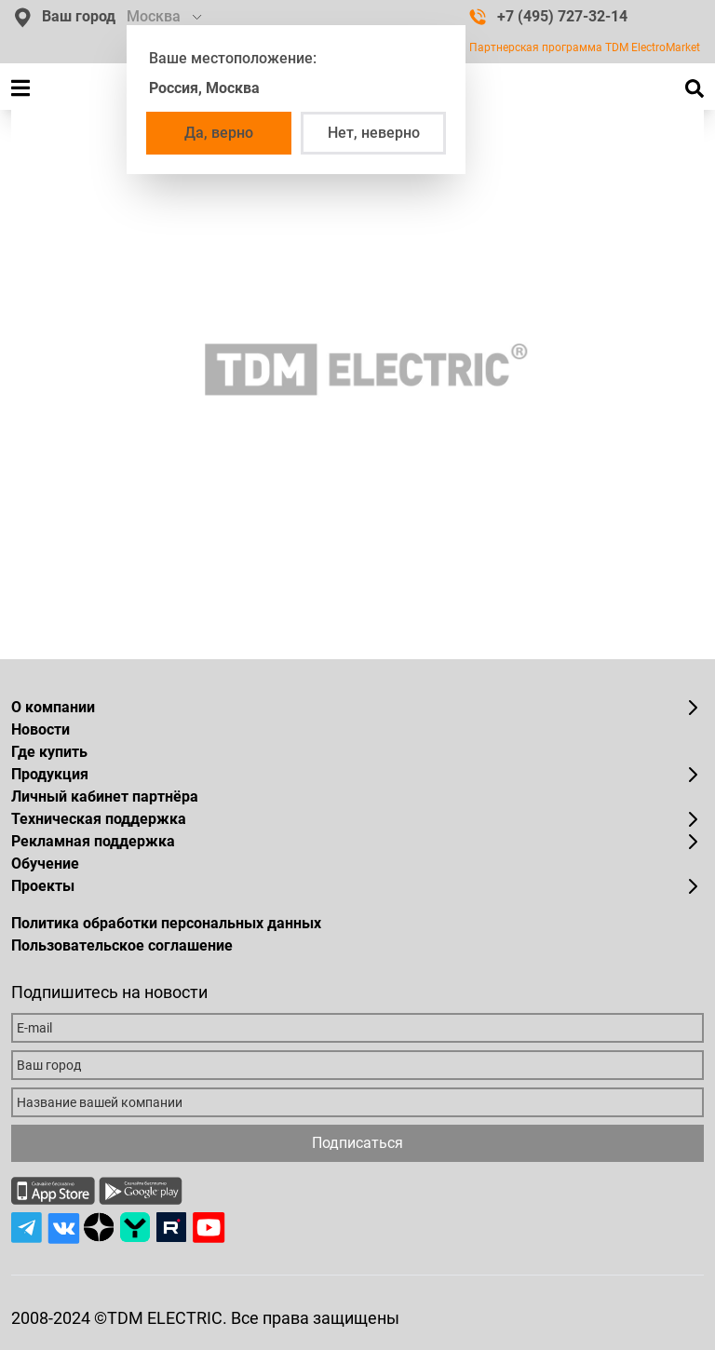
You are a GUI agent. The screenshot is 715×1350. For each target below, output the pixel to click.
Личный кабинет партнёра (104, 796)
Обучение (45, 863)
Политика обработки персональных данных (166, 923)
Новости (40, 729)
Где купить (49, 752)
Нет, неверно (374, 133)
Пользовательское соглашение (122, 945)
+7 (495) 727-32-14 (548, 16)
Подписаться (357, 1143)
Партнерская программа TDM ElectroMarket (584, 47)
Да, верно (218, 133)
